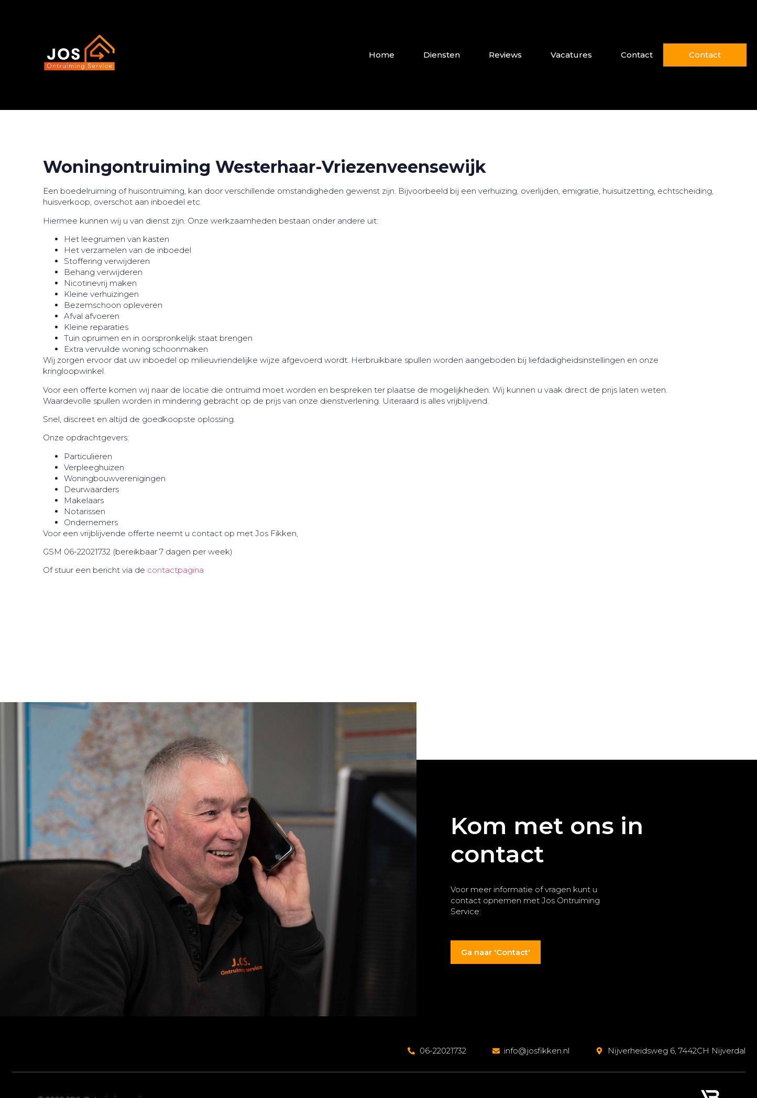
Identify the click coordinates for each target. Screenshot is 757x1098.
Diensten (440, 55)
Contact (636, 55)
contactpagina (175, 570)
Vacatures (570, 55)
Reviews (504, 55)
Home (380, 55)
